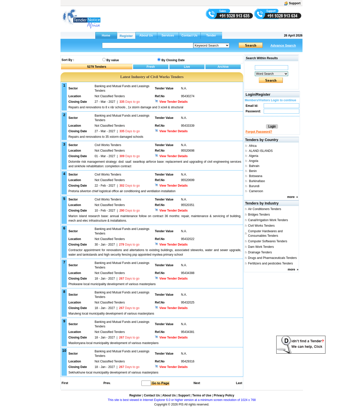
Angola (253, 161)
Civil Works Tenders (261, 225)
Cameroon (256, 191)
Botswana (255, 176)
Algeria (253, 156)
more (290, 197)
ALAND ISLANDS (261, 151)
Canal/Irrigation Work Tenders (268, 220)
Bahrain (254, 166)
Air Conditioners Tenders (264, 209)
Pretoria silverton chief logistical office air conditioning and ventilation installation (121, 191)
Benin (253, 171)
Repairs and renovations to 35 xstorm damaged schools (105, 137)
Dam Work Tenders (261, 247)
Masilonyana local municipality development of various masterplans (113, 343)
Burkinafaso (257, 181)
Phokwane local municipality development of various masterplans (112, 284)
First (65, 383)
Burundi (254, 186)
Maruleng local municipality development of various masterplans (111, 313)
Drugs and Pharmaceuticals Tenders (272, 258)
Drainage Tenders (260, 252)
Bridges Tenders (259, 214)
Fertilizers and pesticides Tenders (270, 263)
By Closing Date (173, 60)
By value (112, 60)
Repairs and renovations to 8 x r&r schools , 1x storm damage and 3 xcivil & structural (125, 107)
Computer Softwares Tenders (267, 241)
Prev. (106, 383)
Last (239, 383)
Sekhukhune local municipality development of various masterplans (113, 372)
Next (197, 383)
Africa (253, 146)
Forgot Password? (259, 131)
